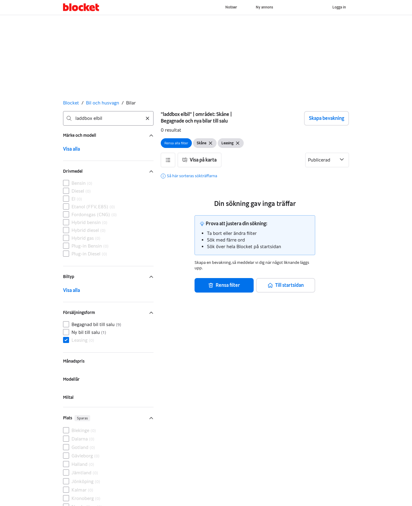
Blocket (71, 103)
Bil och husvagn (102, 103)
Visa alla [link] (71, 149)
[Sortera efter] (327, 160)
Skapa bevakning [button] (326, 118)
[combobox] (108, 118)
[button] (168, 160)
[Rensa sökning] (147, 118)
